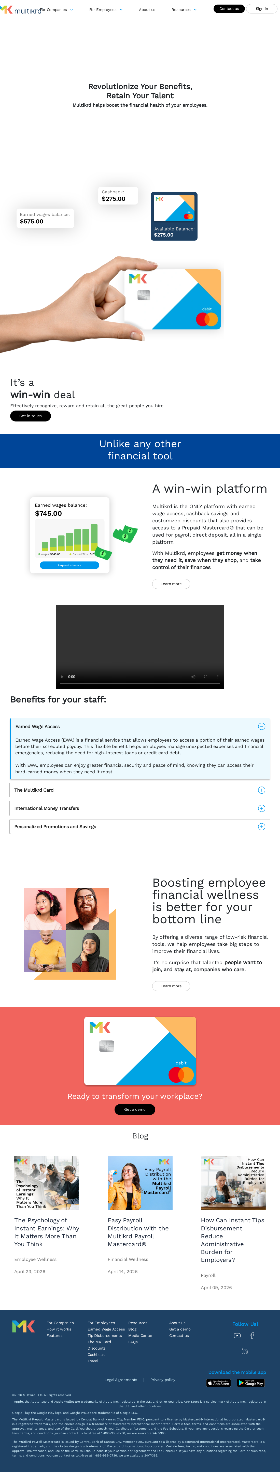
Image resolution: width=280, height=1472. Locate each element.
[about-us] (147, 9)
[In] (245, 1350)
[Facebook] (252, 1335)
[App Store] (220, 1383)
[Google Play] (251, 1383)
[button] (140, 726)
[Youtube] (237, 1335)
